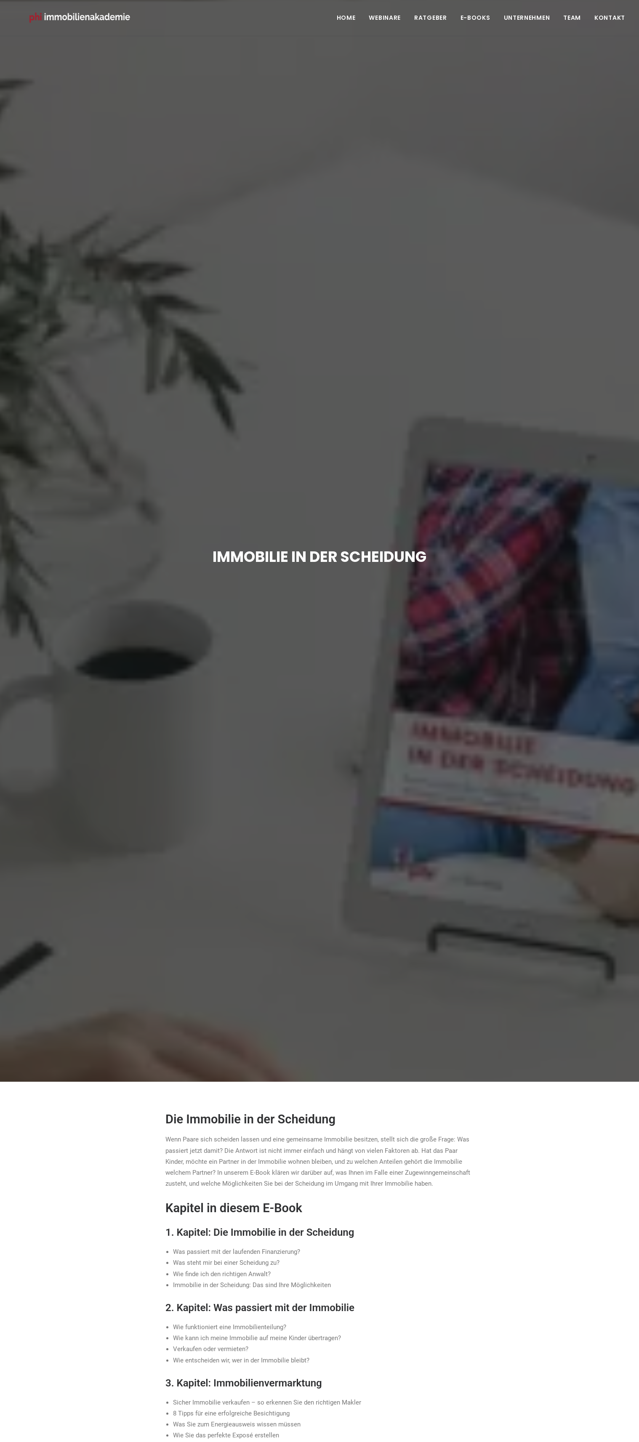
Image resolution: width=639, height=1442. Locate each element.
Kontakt (609, 20)
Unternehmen (527, 20)
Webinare (385, 20)
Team (572, 20)
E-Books (475, 20)
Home (346, 20)
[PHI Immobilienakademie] (84, 19)
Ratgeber (430, 20)
